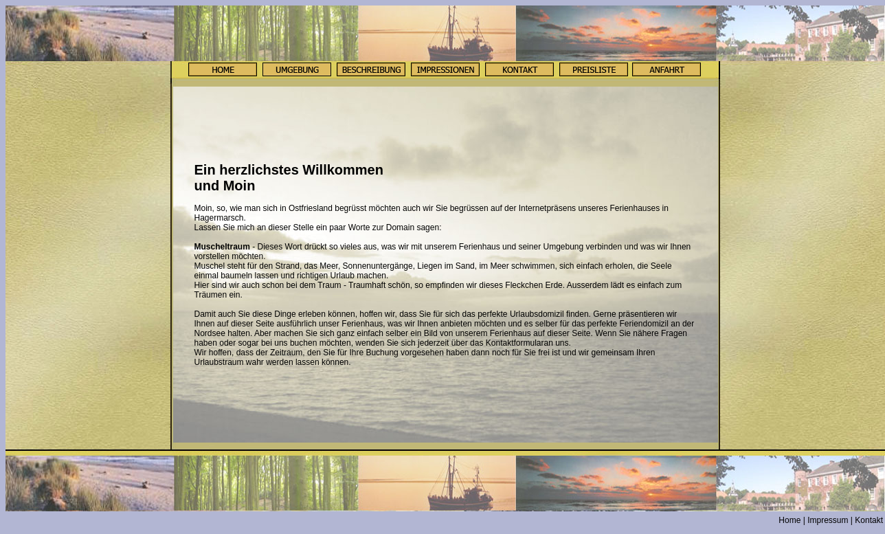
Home (789, 520)
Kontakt (869, 520)
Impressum (827, 520)
